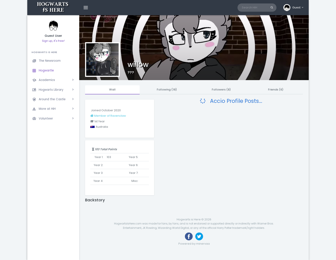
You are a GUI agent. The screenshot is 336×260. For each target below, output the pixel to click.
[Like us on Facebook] (189, 236)
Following (167, 89)
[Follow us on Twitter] (199, 236)
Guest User (53, 35)
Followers (221, 89)
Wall (112, 89)
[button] (294, 7)
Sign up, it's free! (53, 41)
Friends (275, 89)
